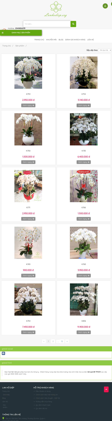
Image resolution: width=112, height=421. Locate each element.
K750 (28, 145)
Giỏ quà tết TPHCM (94, 367)
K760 (84, 259)
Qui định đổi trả (38, 403)
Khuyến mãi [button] (51, 33)
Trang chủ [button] (39, 33)
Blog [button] (61, 33)
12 (62, 336)
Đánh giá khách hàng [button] (75, 33)
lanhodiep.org (26, 416)
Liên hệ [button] (90, 33)
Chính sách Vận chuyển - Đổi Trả (45, 393)
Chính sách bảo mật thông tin (44, 389)
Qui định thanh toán (40, 400)
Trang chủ (6, 386)
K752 (84, 89)
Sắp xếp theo (92, 45)
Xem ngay (28, 100)
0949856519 (93, 22)
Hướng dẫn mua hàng (41, 396)
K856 (84, 316)
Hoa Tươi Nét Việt (10, 367)
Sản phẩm (5, 403)
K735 (84, 145)
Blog (4, 395)
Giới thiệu (5, 390)
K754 (28, 316)
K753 (28, 89)
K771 (28, 202)
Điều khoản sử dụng (40, 386)
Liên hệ (5, 399)
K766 (84, 202)
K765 (28, 259)
